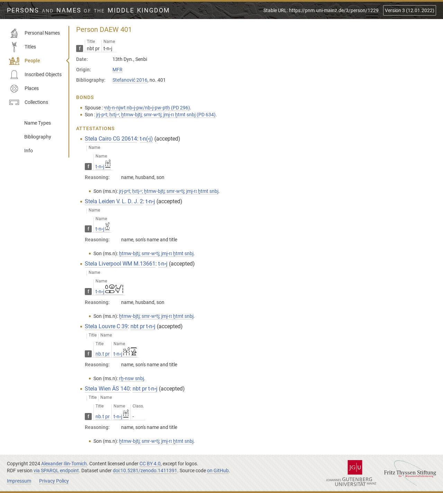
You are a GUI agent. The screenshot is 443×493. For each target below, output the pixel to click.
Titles (22, 47)
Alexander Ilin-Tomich (64, 463)
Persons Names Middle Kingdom (88, 10)
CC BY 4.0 (150, 463)
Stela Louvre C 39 (106, 326)
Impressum (19, 481)
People (24, 61)
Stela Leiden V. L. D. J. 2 (114, 201)
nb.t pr (103, 354)
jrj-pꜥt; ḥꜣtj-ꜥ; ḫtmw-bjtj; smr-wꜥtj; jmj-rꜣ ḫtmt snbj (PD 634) (156, 114)
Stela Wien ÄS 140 (107, 388)
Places (24, 88)
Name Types (37, 123)
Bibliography (37, 137)
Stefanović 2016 (129, 80)
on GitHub (218, 470)
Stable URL (321, 10)
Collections (28, 102)
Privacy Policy (54, 481)
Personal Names (34, 33)
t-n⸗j (103, 166)
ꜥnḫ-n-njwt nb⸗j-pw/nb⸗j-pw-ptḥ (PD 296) (147, 107)
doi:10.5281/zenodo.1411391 (145, 470)
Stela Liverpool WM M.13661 (120, 263)
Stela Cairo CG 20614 (111, 138)
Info (28, 150)
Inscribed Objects (35, 75)
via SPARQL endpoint (56, 470)
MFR (117, 69)
